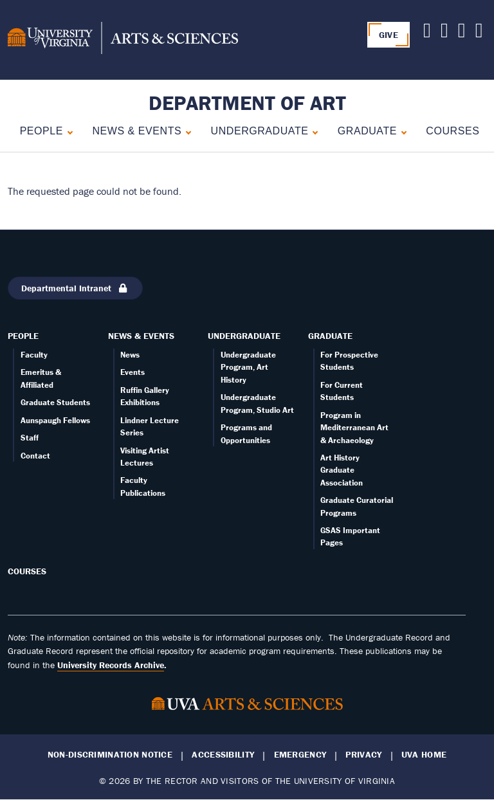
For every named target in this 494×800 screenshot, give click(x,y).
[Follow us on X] (427, 33)
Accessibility (223, 754)
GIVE (388, 35)
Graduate (367, 130)
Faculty (34, 354)
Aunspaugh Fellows (55, 420)
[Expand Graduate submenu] (401, 131)
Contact (35, 455)
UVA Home (423, 754)
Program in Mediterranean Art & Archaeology (354, 428)
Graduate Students (55, 402)
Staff (30, 437)
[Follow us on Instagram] (479, 33)
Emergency (300, 754)
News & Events (136, 130)
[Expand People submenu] (67, 131)
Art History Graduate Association (341, 470)
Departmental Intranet (75, 288)
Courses (452, 130)
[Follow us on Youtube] (444, 33)
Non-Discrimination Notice (110, 754)
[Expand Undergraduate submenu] (312, 131)
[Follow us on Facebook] (462, 33)
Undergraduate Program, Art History (248, 367)
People (41, 130)
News (130, 354)
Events (132, 372)
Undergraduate (260, 130)
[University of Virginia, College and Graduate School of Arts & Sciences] (123, 40)
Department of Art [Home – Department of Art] (247, 102)
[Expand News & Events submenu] (185, 131)
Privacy (363, 754)
